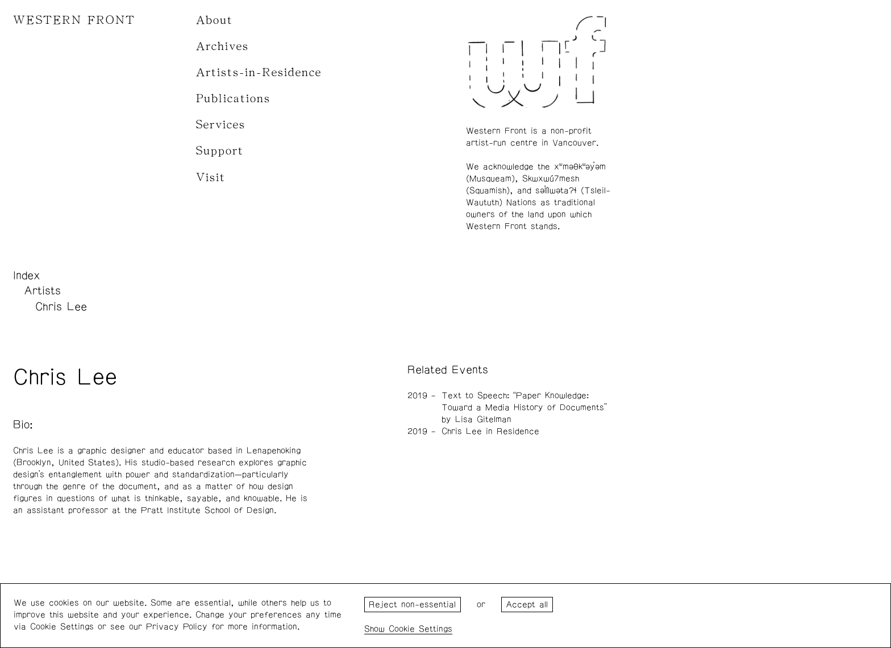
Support (220, 151)
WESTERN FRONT (74, 20)
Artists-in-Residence (259, 72)
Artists (42, 290)
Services (220, 125)
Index (26, 275)
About (214, 20)
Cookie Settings (420, 629)
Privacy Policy (176, 626)
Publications (233, 98)
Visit (211, 177)
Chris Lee (61, 306)
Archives (222, 46)
